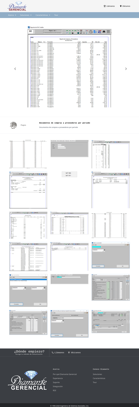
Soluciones (97, 374)
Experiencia (58, 378)
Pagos (23, 125)
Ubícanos (125, 6)
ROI (54, 390)
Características (99, 378)
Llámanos (109, 6)
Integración (58, 386)
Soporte (56, 382)
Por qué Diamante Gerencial (65, 374)
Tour (56, 15)
